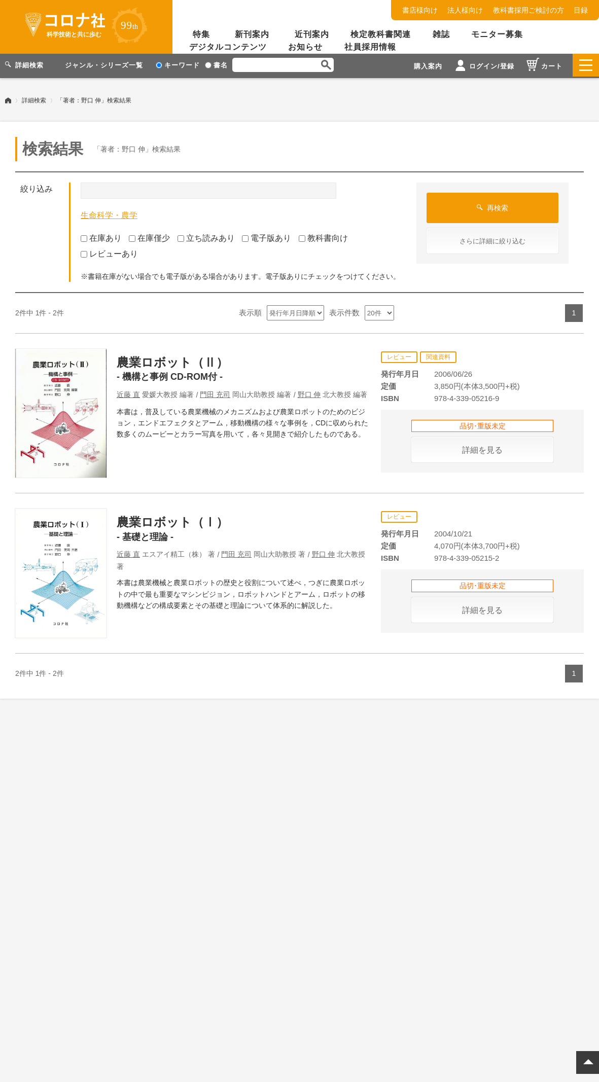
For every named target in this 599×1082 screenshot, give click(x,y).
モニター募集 (497, 34)
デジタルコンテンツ (228, 47)
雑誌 (441, 34)
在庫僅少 (149, 236)
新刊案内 (252, 34)
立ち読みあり (206, 236)
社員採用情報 (370, 47)
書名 (216, 65)
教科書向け (323, 236)
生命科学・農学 (109, 213)
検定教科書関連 (380, 34)
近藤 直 (128, 393)
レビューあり (109, 252)
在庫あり (101, 236)
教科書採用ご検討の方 (528, 10)
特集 (201, 34)
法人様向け (465, 10)
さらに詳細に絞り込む (492, 239)
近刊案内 (312, 34)
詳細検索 (34, 98)
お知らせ (305, 47)
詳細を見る (482, 448)
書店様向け (420, 10)
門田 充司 (215, 393)
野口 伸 (309, 393)
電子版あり (266, 236)
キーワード (178, 65)
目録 (581, 10)
